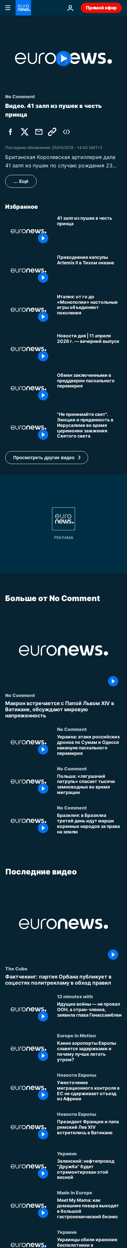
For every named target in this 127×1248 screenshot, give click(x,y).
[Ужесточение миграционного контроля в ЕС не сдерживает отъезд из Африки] (89, 1092)
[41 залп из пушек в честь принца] (89, 231)
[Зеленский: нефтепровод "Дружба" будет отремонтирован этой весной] (89, 1170)
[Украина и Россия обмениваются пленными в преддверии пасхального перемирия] (89, 388)
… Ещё (21, 181)
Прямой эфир (101, 7)
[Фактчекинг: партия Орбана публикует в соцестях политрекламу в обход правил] (63, 980)
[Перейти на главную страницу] (23, 8)
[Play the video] (63, 58)
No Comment (20, 694)
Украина (66, 1153)
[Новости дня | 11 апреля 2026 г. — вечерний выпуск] (89, 349)
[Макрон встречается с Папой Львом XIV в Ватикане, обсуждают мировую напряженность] (63, 709)
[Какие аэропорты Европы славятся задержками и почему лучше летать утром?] (89, 1053)
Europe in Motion (76, 1035)
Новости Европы (76, 1074)
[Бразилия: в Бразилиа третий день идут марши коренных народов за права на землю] (89, 825)
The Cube (16, 968)
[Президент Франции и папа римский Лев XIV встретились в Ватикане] (89, 1131)
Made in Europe (74, 1192)
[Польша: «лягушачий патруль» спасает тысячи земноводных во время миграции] (89, 785)
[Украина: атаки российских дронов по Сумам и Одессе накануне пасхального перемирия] (89, 746)
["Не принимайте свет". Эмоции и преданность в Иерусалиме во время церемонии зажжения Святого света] (89, 427)
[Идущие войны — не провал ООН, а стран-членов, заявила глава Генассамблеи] (89, 1013)
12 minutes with (75, 996)
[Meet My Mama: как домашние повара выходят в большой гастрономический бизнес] (89, 1210)
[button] (46, 457)
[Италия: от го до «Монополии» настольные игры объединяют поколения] (89, 310)
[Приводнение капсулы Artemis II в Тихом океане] (89, 270)
